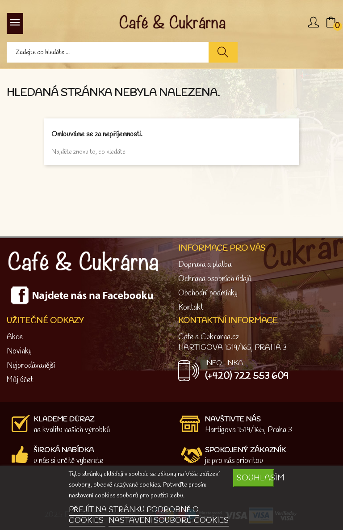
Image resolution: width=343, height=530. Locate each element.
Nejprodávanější (31, 366)
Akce (15, 337)
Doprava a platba (204, 265)
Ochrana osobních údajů (215, 279)
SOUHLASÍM (255, 478)
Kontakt (190, 308)
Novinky (19, 351)
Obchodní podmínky (208, 293)
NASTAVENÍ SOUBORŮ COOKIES (169, 521)
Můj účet (20, 380)
